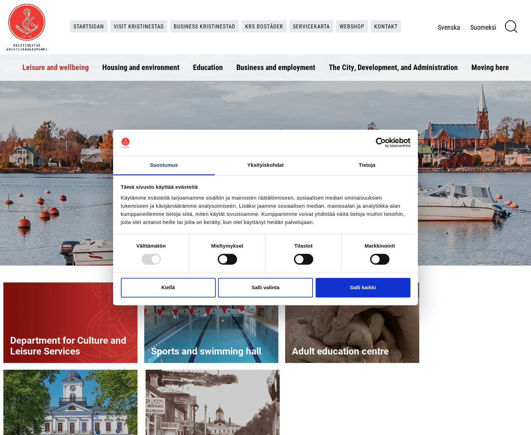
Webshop (352, 26)
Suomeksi (483, 27)
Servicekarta (311, 26)
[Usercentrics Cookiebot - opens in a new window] (380, 143)
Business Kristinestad (204, 26)
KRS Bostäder (264, 26)
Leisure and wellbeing (55, 67)
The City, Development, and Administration (393, 67)
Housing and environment (140, 67)
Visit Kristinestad (139, 26)
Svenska (449, 27)
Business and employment (275, 67)
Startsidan (88, 26)
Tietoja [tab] (367, 165)
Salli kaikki (363, 287)
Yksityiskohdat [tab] (265, 165)
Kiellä (168, 287)
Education (208, 67)
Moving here (490, 67)
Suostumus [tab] (164, 165)
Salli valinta (266, 287)
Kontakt (386, 26)
